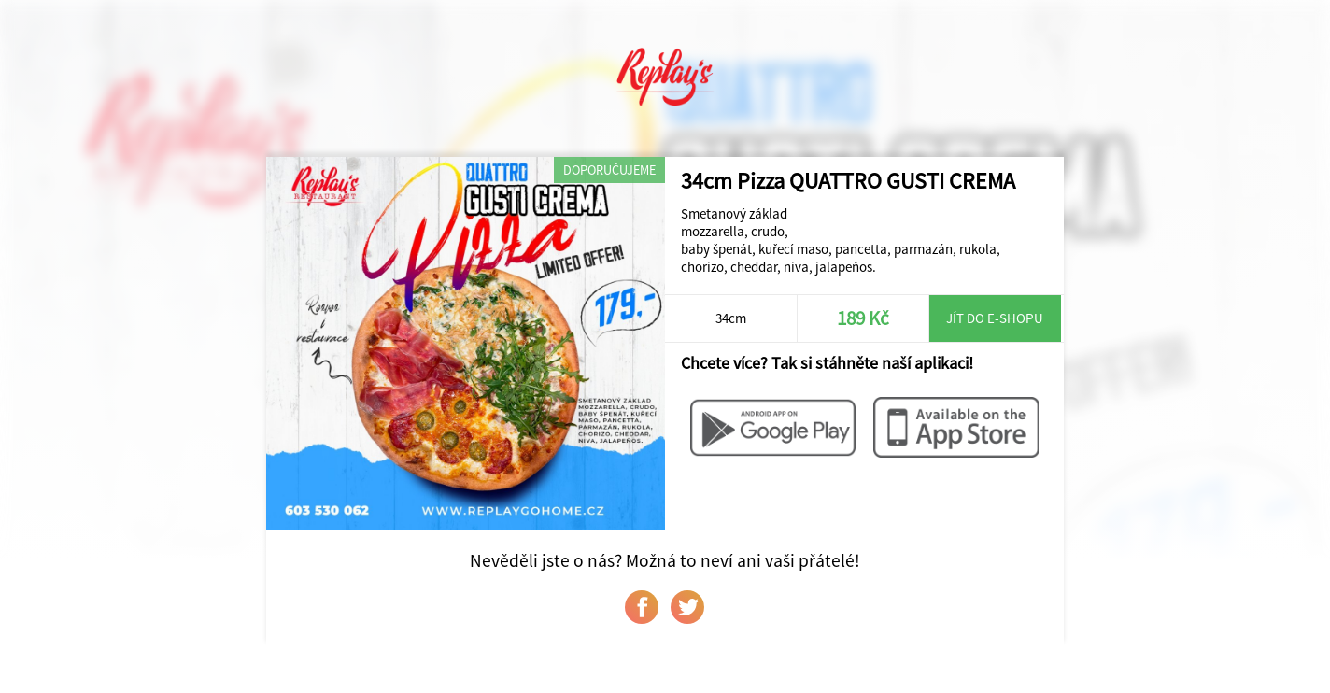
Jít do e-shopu (994, 318)
